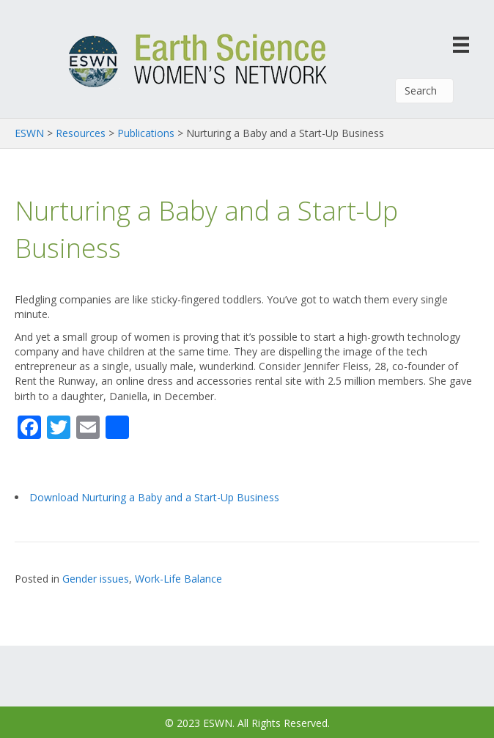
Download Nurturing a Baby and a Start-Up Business (154, 497)
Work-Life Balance (178, 579)
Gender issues (95, 579)
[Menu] (461, 44)
